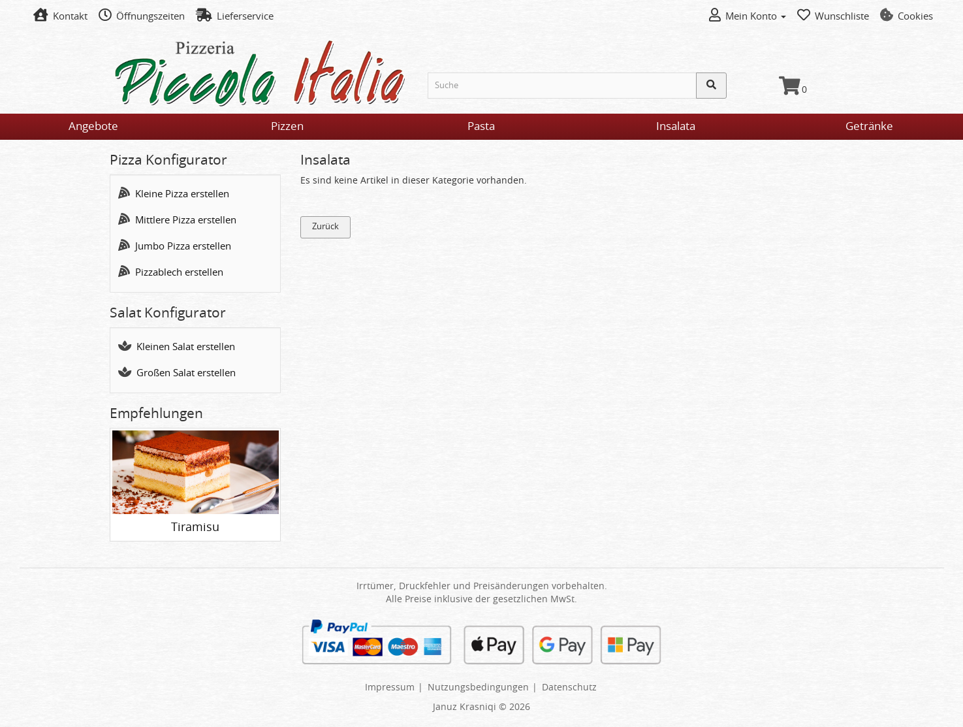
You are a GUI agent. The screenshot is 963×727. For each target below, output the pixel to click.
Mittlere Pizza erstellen (177, 220)
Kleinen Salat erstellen (176, 347)
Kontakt (60, 17)
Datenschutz (569, 687)
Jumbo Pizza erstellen (174, 246)
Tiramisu (195, 528)
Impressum (390, 687)
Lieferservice (235, 17)
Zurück (325, 227)
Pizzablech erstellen (170, 273)
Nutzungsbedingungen (478, 687)
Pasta (481, 126)
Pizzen (287, 126)
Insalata (675, 126)
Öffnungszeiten (142, 17)
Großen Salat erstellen (177, 373)
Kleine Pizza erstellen (173, 194)
